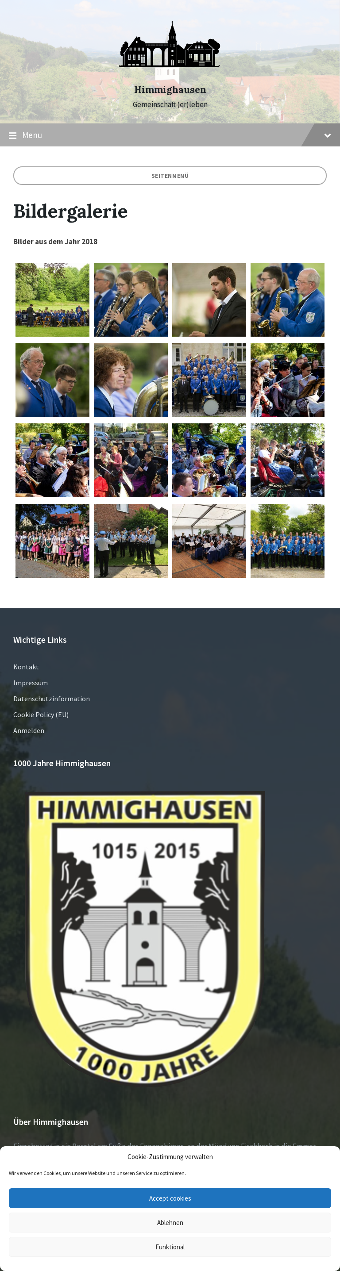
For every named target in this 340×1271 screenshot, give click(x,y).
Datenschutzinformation (51, 698)
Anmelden (28, 730)
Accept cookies (170, 1198)
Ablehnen (170, 1222)
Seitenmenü (170, 176)
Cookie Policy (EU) (41, 714)
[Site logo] (170, 74)
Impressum (30, 682)
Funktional (170, 1247)
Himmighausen (170, 90)
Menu (170, 135)
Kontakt (26, 666)
